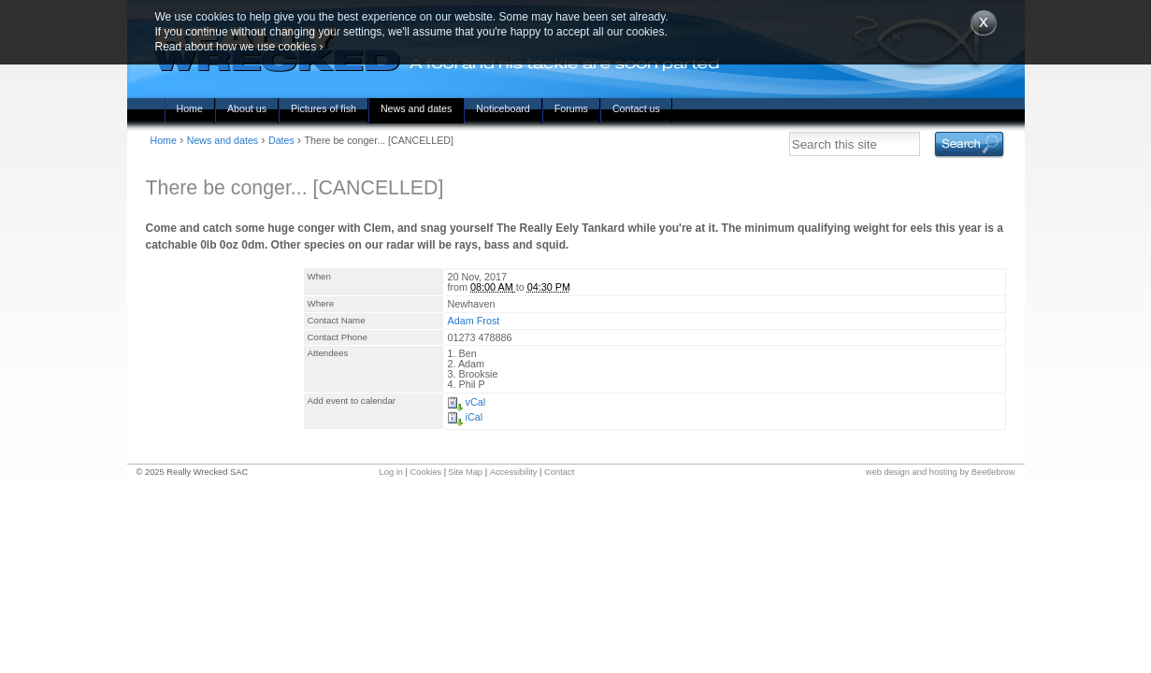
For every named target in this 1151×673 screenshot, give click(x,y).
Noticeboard (502, 108)
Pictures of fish (323, 108)
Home (190, 108)
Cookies (426, 472)
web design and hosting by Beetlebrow (940, 472)
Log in (391, 472)
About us (246, 108)
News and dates (416, 108)
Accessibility (514, 472)
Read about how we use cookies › (239, 46)
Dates (281, 140)
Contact (559, 472)
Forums (571, 108)
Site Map (465, 472)
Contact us (636, 108)
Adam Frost (474, 320)
